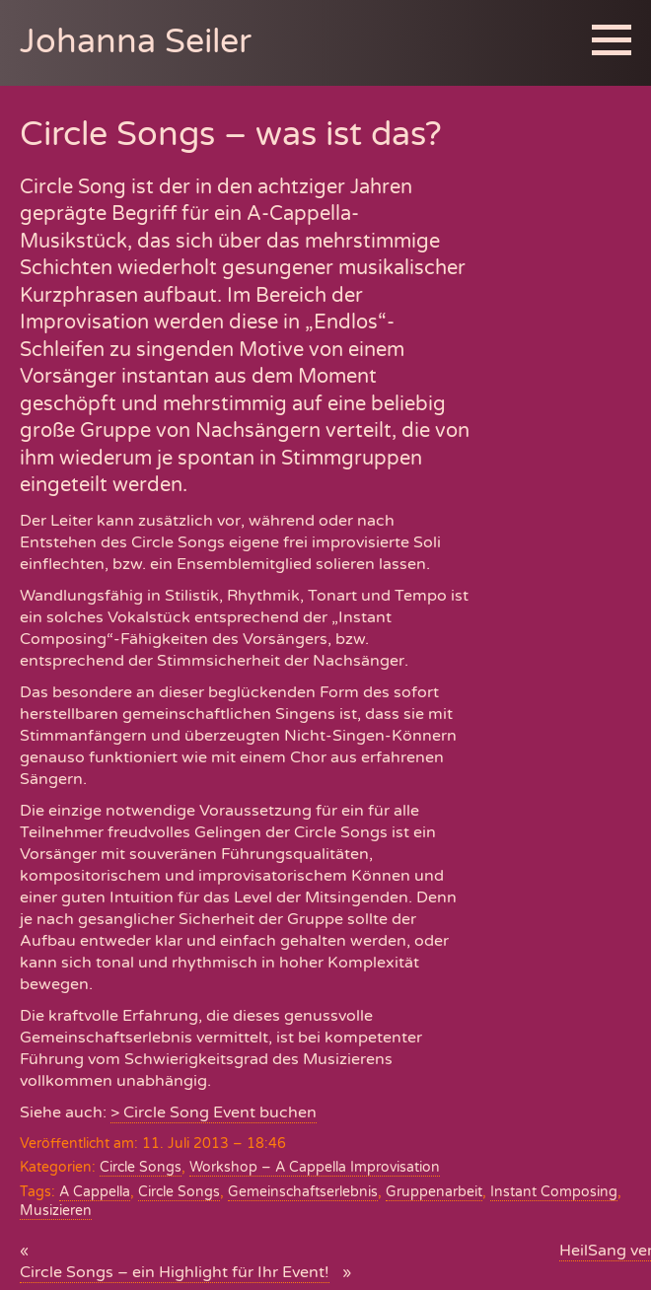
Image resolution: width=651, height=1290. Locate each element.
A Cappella (94, 1191)
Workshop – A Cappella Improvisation (314, 1167)
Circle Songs (140, 1167)
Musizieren (56, 1210)
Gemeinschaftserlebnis (303, 1191)
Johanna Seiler (136, 42)
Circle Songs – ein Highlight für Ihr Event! (174, 1272)
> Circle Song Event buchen (213, 1112)
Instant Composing (553, 1191)
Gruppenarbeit (434, 1191)
